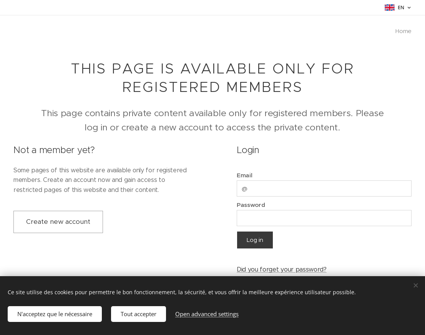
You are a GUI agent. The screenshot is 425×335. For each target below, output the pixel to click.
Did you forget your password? (282, 269)
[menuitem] (402, 31)
